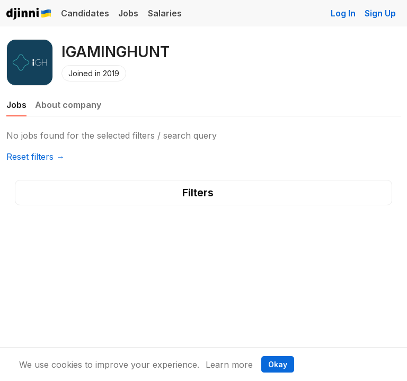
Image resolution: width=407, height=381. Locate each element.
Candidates (85, 13)
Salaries (165, 13)
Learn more (229, 364)
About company (68, 104)
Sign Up (380, 13)
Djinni (29, 14)
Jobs (128, 13)
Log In (343, 13)
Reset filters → (35, 156)
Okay (277, 364)
